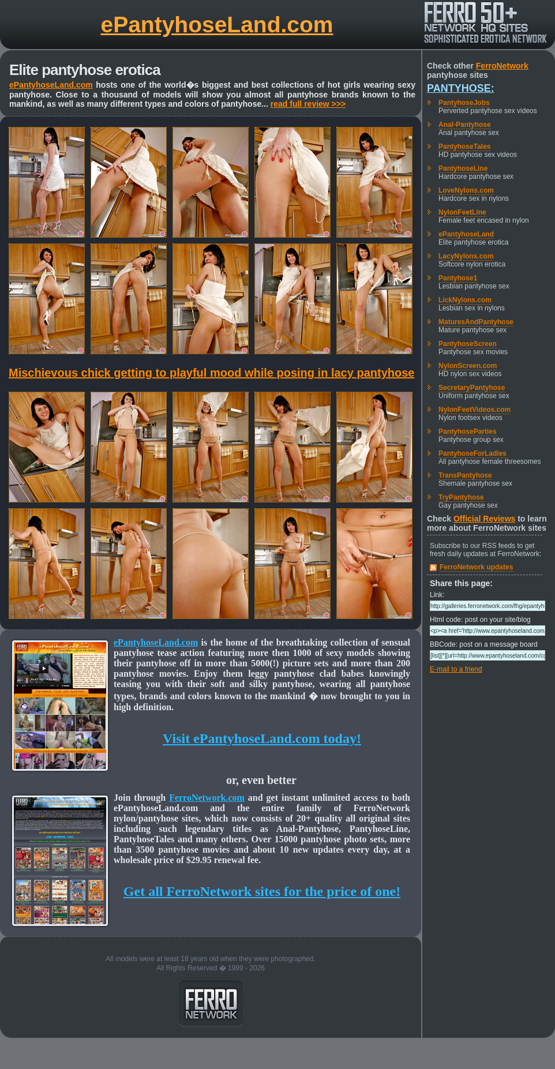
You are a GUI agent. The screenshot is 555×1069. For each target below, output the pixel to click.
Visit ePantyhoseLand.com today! (262, 738)
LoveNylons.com (466, 190)
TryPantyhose (461, 497)
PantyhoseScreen (467, 344)
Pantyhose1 (457, 278)
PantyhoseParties (467, 431)
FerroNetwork (502, 65)
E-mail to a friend (456, 669)
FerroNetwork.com (207, 797)
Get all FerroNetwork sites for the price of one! (261, 891)
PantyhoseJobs (464, 103)
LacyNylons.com (465, 256)
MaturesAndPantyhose (475, 322)
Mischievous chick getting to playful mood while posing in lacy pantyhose (211, 372)
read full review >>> (308, 103)
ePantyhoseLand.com (216, 24)
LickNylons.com (465, 300)
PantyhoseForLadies (472, 453)
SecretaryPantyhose (471, 388)
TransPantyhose (465, 475)
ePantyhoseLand (466, 234)
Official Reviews (484, 518)
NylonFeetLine (462, 212)
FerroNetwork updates (476, 567)
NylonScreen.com (467, 366)
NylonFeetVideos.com (474, 410)
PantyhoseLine (462, 168)
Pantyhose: (460, 88)
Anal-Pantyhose (464, 125)
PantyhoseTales (464, 146)
